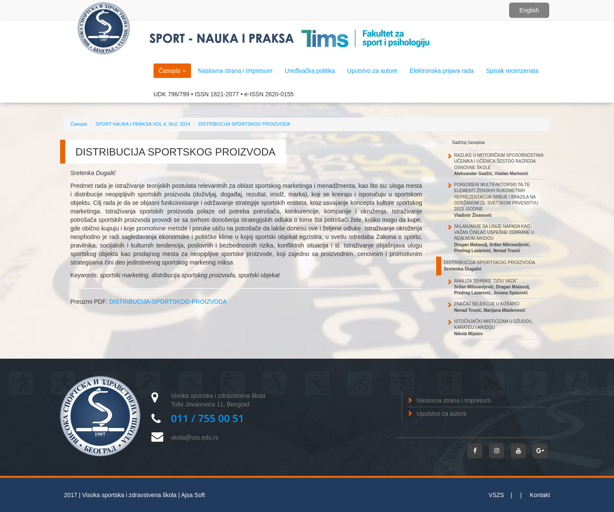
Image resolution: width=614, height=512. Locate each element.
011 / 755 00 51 (207, 418)
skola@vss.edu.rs (194, 437)
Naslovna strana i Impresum (454, 400)
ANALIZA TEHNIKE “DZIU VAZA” (492, 287)
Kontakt (540, 495)
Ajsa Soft (193, 495)
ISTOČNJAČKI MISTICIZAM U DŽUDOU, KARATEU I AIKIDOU (493, 327)
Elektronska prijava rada (442, 70)
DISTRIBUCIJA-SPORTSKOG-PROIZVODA (168, 301)
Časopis (172, 70)
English (529, 10)
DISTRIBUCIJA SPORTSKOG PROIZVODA (244, 124)
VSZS (496, 495)
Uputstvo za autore (442, 413)
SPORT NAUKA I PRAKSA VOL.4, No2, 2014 (143, 124)
